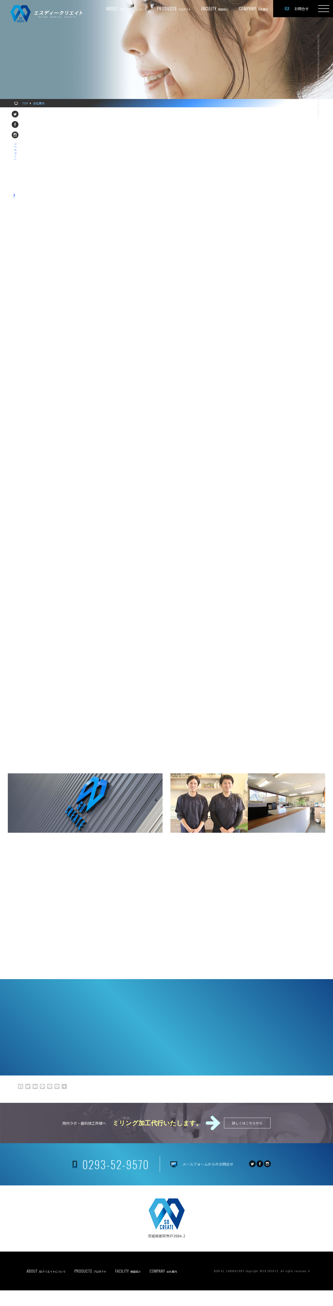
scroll (15, 152)
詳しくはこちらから (247, 1138)
